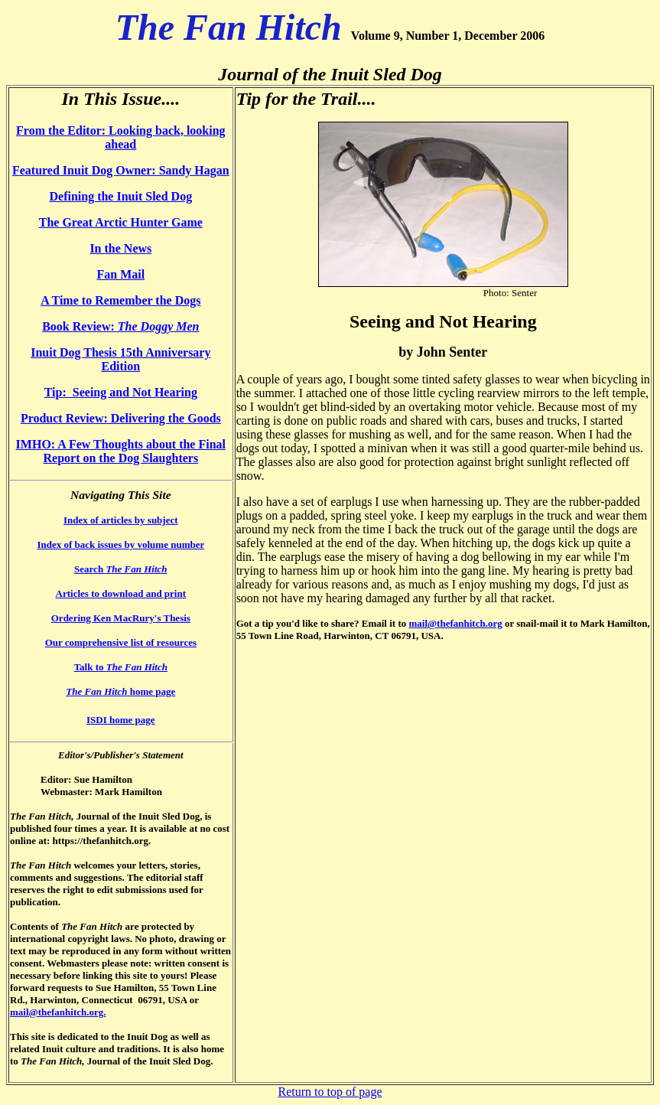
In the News (120, 248)
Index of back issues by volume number (120, 544)
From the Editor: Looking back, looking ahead (121, 137)
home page (120, 691)
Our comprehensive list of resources (121, 642)
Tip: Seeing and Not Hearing (120, 392)
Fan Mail (120, 274)
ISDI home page (120, 719)
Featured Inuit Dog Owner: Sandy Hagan (120, 170)
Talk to (120, 667)
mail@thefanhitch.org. (58, 1012)
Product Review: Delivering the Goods (121, 418)
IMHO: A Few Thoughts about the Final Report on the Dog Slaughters (121, 451)
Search (120, 569)
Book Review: (120, 326)
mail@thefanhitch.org (455, 623)
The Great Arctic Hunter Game (121, 222)
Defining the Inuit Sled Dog (120, 196)
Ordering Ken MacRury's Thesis (120, 618)
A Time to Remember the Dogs (120, 300)
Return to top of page (330, 1091)
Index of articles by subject (120, 520)
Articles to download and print (121, 593)
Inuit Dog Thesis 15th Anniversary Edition (120, 359)
